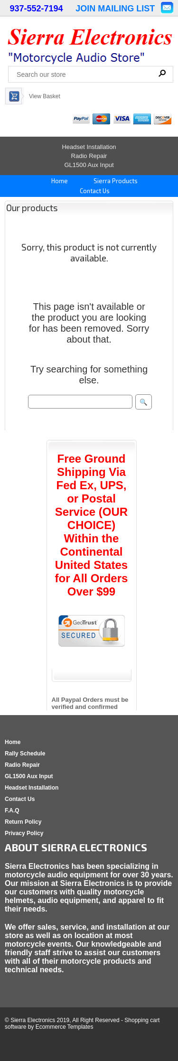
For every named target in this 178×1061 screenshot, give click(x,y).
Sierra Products (114, 181)
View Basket (44, 96)
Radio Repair (89, 155)
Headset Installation (89, 146)
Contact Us (94, 191)
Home (59, 181)
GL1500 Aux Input (88, 164)
